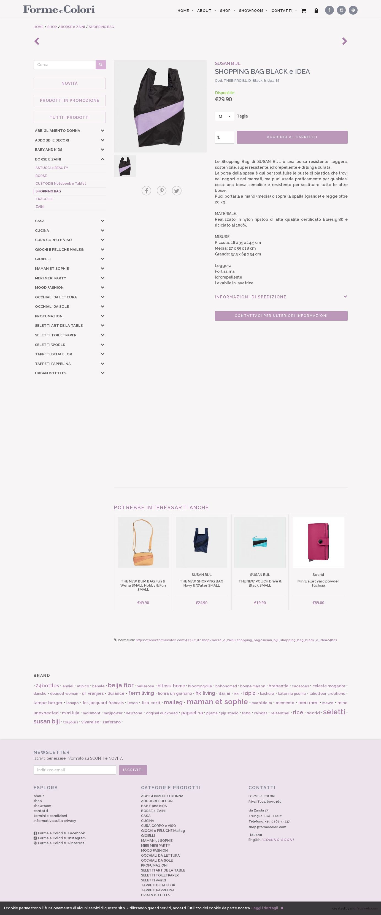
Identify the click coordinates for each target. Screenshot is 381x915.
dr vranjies (93, 693)
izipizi (249, 693)
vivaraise (90, 722)
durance (116, 693)
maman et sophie (217, 702)
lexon (133, 703)
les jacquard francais (103, 703)
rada (246, 713)
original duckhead (162, 713)
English (271, 840)
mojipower (113, 713)
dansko (40, 693)
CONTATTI (282, 11)
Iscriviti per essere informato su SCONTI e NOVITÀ (191, 755)
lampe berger (48, 702)
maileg (173, 702)
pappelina (192, 712)
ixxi (236, 693)
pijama (212, 713)
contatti (41, 811)
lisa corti (151, 702)
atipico (83, 686)
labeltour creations (327, 693)
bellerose (145, 686)
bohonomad (226, 686)
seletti (334, 712)
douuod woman (64, 693)
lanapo (72, 703)
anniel (68, 686)
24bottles (47, 685)
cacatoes (300, 686)
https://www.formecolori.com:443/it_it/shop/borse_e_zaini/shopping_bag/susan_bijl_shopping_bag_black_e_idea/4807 (236, 640)
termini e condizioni (50, 816)
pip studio (230, 713)
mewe (327, 703)
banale (98, 686)
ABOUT (204, 11)
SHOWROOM (251, 11)
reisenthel (280, 713)
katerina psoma (292, 693)
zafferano (111, 722)
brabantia (278, 685)
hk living (205, 693)
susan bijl (47, 721)
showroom (42, 806)
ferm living (141, 693)
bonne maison (252, 686)
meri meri (308, 702)
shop (38, 801)
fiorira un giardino (175, 693)
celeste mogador (328, 686)
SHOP (225, 11)
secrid (313, 712)
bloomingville (200, 686)
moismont (92, 713)
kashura (267, 693)
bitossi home (171, 685)
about (39, 796)
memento (285, 703)
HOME (183, 11)
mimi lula (71, 713)
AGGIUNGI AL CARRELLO (292, 137)
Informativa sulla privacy (55, 821)
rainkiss (260, 713)
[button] (102, 130)
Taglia (231, 116)
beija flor (120, 685)
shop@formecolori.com (267, 827)
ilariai (224, 693)
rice (298, 712)
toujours (70, 722)
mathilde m (262, 703)
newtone (134, 713)
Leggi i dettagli (265, 908)
